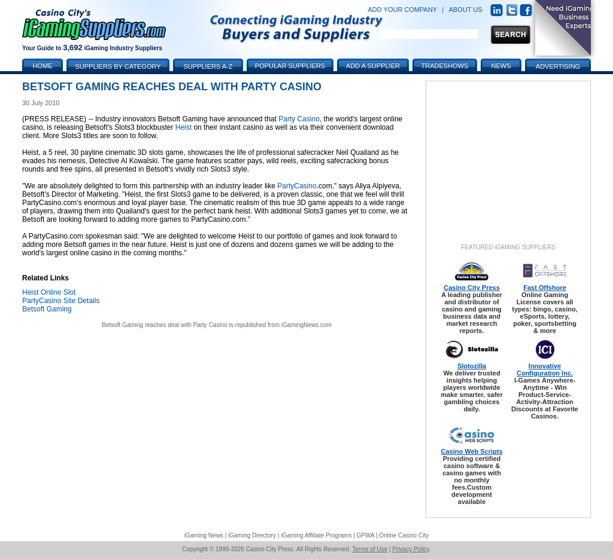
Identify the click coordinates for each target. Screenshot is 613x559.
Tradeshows (445, 65)
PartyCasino (296, 186)
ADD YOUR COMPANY (402, 9)
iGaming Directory (252, 535)
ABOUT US (465, 9)
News (501, 65)
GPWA (366, 535)
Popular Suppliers (290, 65)
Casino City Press (472, 287)
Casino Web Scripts (471, 451)
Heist (183, 127)
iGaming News (203, 535)
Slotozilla (471, 365)
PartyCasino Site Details (60, 301)
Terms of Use (369, 549)
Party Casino (299, 119)
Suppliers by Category (117, 66)
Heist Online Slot (48, 292)
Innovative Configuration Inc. (545, 369)
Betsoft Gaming (47, 309)
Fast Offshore (544, 287)
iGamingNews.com (306, 325)
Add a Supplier (373, 65)
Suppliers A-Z (208, 66)
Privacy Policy (410, 549)
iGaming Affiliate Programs (316, 535)
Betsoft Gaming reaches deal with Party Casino (164, 325)
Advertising (558, 66)
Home (43, 65)
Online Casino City (404, 535)
